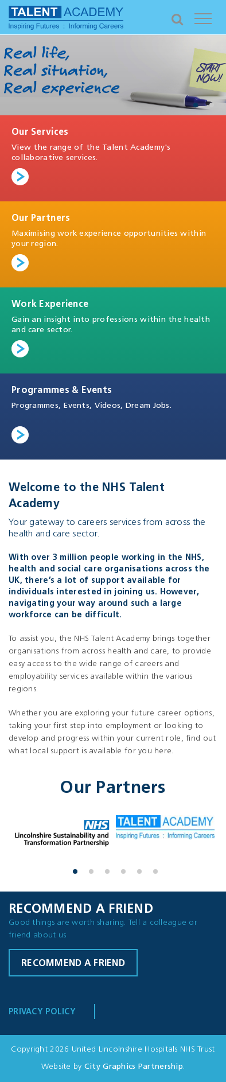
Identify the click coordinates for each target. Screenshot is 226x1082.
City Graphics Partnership (133, 1066)
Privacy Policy (42, 1012)
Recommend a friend (73, 963)
